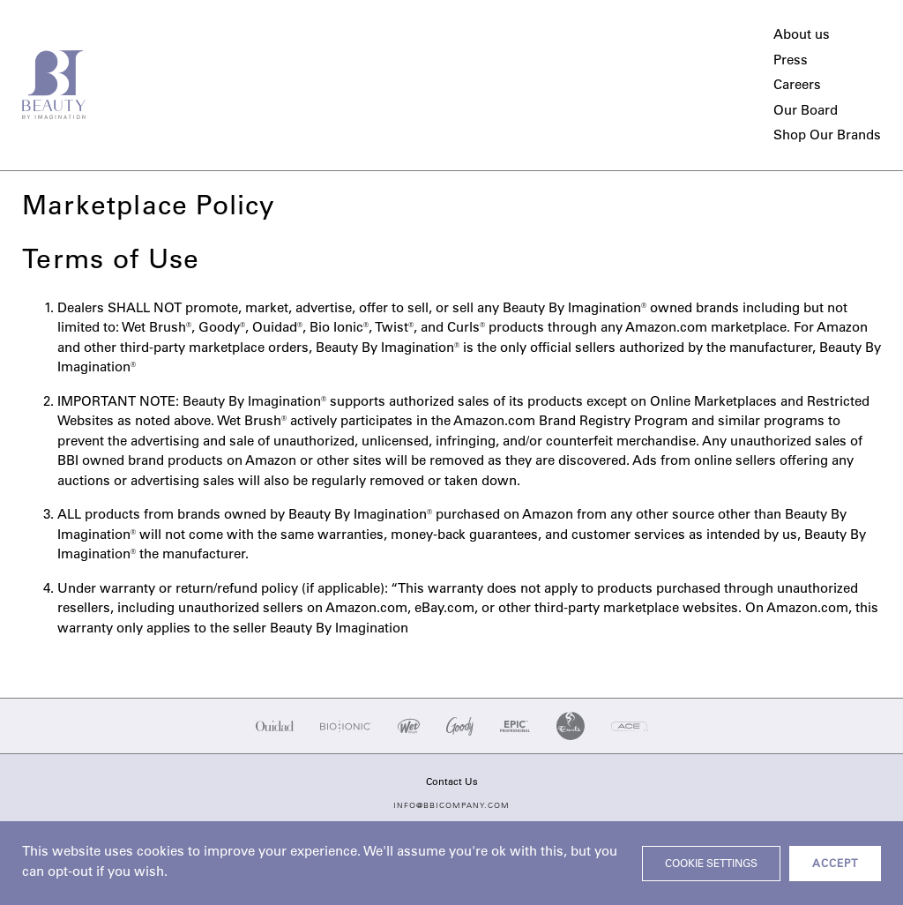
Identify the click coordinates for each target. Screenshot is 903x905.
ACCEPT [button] (835, 864)
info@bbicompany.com (451, 806)
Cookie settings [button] (711, 864)
